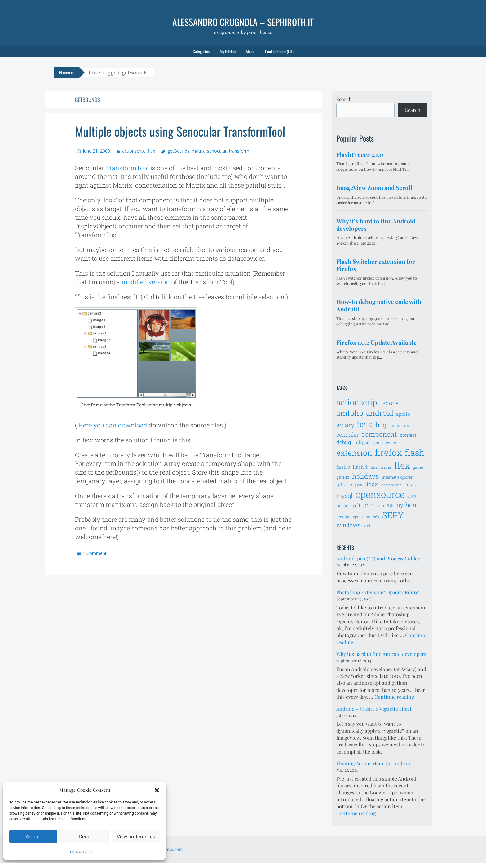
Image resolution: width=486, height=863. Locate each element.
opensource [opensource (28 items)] (380, 494)
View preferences (136, 836)
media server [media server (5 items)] (391, 485)
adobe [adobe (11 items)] (390, 403)
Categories (201, 51)
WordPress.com (167, 849)
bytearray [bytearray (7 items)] (399, 425)
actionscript (133, 151)
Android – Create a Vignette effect (374, 709)
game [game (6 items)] (418, 467)
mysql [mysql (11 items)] (344, 495)
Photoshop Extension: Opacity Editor (377, 592)
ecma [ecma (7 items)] (377, 442)
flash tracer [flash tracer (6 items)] (381, 467)
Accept (33, 836)
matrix (198, 151)
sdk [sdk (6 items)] (376, 516)
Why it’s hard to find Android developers (381, 654)
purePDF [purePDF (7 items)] (385, 505)
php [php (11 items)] (368, 505)
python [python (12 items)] (406, 505)
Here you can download (112, 425)
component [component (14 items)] (379, 434)
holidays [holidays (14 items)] (365, 475)
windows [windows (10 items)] (348, 525)
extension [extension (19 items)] (354, 453)
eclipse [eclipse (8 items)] (361, 442)
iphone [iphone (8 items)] (344, 484)
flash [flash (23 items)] (414, 452)
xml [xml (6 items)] (366, 525)
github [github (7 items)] (342, 477)
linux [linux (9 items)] (371, 484)
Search (343, 99)
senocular (217, 151)
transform (239, 151)
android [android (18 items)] (379, 413)
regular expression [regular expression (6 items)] (353, 516)
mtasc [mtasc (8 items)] (410, 484)
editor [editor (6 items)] (391, 442)
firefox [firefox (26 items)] (388, 452)
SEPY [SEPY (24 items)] (393, 515)
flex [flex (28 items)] (402, 465)
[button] (157, 790)
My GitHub (228, 51)
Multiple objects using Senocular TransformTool (180, 131)
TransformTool (127, 168)
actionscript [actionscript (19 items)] (358, 402)
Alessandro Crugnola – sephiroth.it (243, 22)
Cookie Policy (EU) (279, 51)
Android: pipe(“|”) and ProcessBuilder (378, 558)
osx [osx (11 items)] (412, 495)
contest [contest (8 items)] (408, 435)
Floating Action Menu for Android (374, 763)
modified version (146, 282)
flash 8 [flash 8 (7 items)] (343, 467)
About (250, 51)
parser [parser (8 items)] (343, 505)
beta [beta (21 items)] (365, 424)
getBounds (178, 151)
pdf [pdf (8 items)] (356, 505)
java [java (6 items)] (358, 484)
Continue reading (394, 696)
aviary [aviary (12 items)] (345, 425)
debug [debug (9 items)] (343, 442)
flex (151, 151)
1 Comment (95, 553)
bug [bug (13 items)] (381, 424)
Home (66, 72)
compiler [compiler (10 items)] (347, 434)
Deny (85, 836)
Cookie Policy (81, 851)
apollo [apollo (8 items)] (403, 414)
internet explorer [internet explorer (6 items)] (397, 477)
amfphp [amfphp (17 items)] (349, 413)
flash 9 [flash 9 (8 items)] (360, 467)
